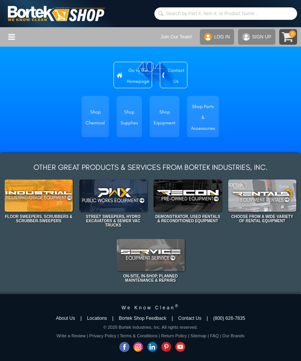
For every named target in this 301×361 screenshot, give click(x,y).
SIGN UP (256, 37)
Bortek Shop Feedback (142, 318)
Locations (97, 318)
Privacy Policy (102, 335)
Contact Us (189, 318)
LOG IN (217, 37)
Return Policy (174, 335)
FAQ (214, 335)
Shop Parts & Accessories (203, 117)
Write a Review (71, 335)
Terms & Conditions (139, 335)
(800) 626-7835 (229, 318)
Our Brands (233, 335)
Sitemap (198, 335)
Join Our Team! (176, 37)
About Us (65, 318)
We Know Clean (150, 307)
